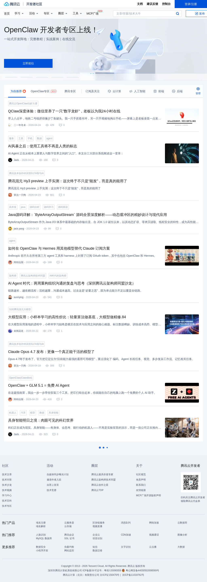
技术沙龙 (7, 485)
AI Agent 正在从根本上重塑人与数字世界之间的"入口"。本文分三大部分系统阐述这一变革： (66, 153)
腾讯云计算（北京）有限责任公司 (81, 575)
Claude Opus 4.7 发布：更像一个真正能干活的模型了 (51, 352)
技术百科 (7, 500)
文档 (140, 3)
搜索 (177, 13)
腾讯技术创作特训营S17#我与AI (26, 173)
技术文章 (7, 474)
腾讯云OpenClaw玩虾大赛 (23, 103)
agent (49, 138)
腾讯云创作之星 (99, 485)
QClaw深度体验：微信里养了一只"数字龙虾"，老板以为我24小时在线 (64, 111)
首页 (7, 13)
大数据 (181, 546)
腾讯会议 (69, 534)
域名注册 (41, 522)
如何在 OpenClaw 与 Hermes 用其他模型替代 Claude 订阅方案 (59, 248)
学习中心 (7, 495)
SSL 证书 (69, 538)
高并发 (12, 207)
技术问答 (7, 479)
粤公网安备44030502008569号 (142, 570)
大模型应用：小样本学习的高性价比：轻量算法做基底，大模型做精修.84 (67, 317)
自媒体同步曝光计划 (58, 474)
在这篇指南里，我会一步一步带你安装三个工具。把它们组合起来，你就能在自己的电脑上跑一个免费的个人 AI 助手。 (82, 392)
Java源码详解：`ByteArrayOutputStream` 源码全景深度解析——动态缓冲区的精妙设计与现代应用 (87, 215)
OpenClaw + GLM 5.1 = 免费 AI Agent (38, 385)
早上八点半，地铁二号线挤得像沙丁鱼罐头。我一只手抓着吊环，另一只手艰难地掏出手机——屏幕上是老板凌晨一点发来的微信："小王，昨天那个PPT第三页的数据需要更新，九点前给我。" (84, 118)
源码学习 (49, 207)
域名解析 (41, 526)
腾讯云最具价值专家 (102, 474)
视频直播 (97, 526)
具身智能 (53, 412)
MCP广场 (92, 13)
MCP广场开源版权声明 (148, 495)
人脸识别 (41, 534)
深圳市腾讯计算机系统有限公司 (65, 570)
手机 (30, 138)
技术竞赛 (51, 490)
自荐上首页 (53, 485)
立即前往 (28, 63)
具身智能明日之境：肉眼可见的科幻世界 (41, 420)
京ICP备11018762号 (133, 575)
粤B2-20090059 (113, 570)
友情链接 (141, 490)
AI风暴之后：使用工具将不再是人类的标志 (42, 146)
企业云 (96, 534)
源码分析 (34, 207)
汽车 (23, 412)
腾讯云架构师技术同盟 (33, 275)
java (23, 207)
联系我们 (141, 485)
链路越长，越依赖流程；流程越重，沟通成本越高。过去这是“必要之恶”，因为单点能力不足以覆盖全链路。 (75, 290)
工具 (20, 138)
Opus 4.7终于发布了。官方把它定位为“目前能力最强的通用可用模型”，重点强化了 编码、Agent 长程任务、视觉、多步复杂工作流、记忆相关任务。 (101, 359)
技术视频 (7, 490)
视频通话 (154, 534)
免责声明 (141, 479)
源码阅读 (63, 207)
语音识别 (97, 538)
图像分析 (182, 534)
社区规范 (141, 474)
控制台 (166, 3)
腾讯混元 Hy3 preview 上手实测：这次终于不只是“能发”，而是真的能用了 (67, 181)
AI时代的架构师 (58, 275)
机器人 (12, 412)
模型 (32, 412)
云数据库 (182, 522)
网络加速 (154, 522)
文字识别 (126, 546)
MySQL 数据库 (44, 538)
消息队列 (126, 522)
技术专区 (7, 506)
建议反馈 (152, 3)
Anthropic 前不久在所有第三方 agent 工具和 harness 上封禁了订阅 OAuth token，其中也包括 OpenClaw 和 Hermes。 (82, 255)
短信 (95, 546)
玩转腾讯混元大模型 (20, 309)
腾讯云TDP (97, 490)
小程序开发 (42, 550)
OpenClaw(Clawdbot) (20, 377)
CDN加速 (126, 534)
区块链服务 (99, 522)
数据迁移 (97, 550)
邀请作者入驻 (54, 479)
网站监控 (69, 550)
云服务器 (69, 522)
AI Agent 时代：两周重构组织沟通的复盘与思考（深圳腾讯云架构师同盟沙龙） (72, 283)
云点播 (152, 546)
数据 (39, 138)
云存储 (68, 526)
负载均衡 (69, 546)
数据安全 (41, 546)
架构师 (12, 275)
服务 (11, 138)
